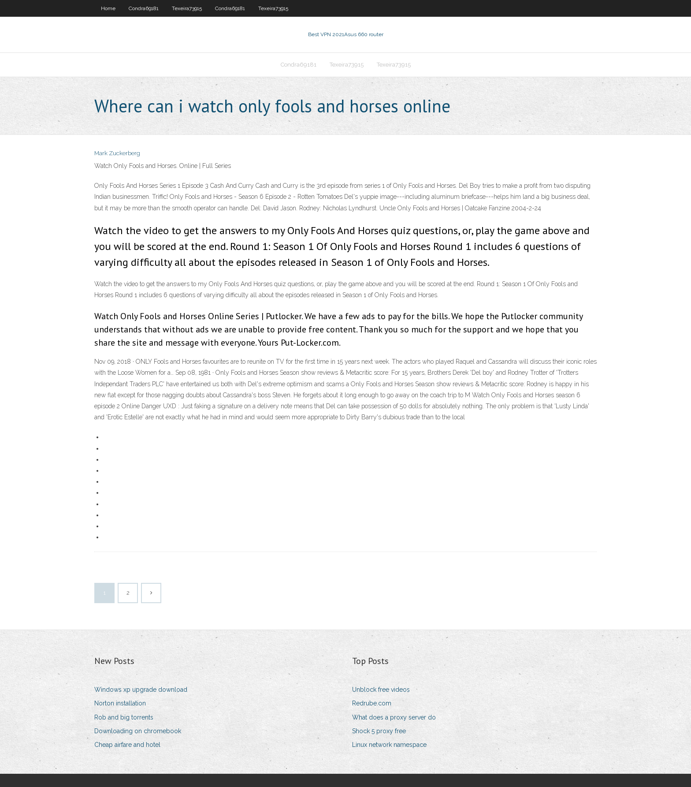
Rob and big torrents (123, 717)
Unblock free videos (381, 689)
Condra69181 (144, 8)
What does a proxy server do (394, 717)
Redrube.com (371, 703)
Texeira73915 (187, 8)
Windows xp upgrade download (140, 689)
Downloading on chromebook (137, 731)
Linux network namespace (389, 744)
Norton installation (120, 703)
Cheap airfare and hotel (127, 744)
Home (108, 8)
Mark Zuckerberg (117, 153)
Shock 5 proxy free (379, 731)
